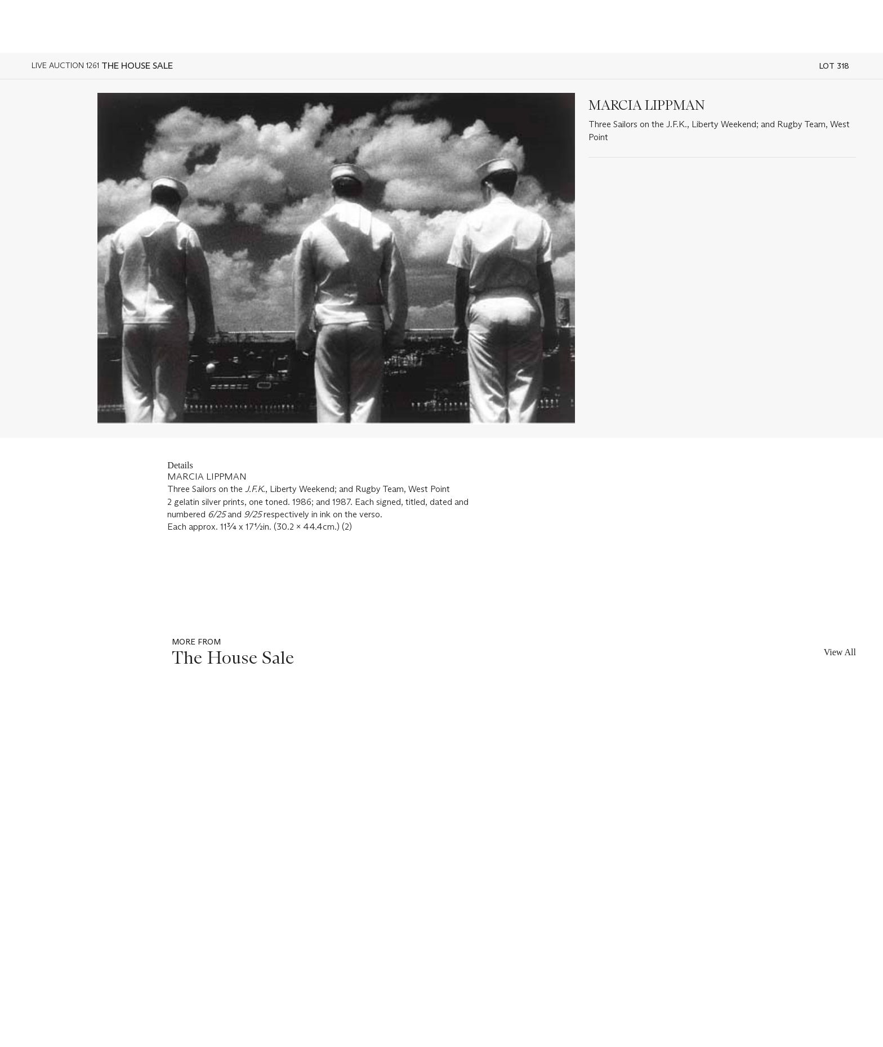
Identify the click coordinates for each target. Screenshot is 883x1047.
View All (840, 652)
